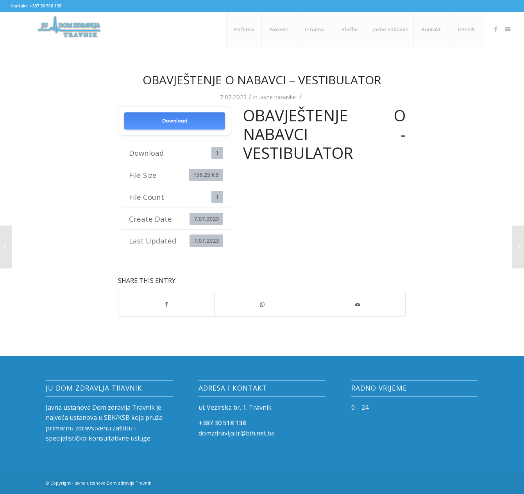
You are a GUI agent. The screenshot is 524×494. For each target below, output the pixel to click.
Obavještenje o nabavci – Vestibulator (262, 80)
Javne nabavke (277, 97)
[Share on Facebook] (166, 304)
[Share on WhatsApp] (262, 304)
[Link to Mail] (507, 29)
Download (175, 120)
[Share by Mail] (358, 304)
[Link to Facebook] (496, 29)
